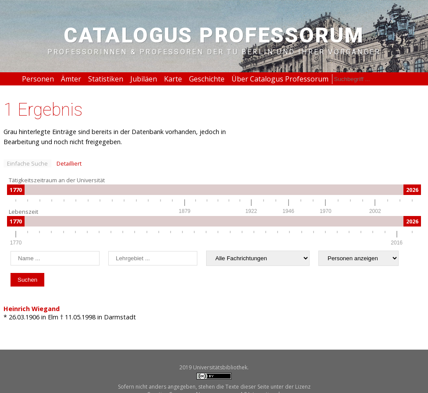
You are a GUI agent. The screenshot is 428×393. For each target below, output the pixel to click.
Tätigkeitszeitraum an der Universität (57, 180)
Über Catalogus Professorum (280, 79)
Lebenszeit (23, 212)
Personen (38, 79)
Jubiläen (143, 79)
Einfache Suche (27, 163)
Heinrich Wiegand (32, 308)
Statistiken (105, 79)
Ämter (71, 79)
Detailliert (69, 163)
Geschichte (207, 79)
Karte (173, 79)
